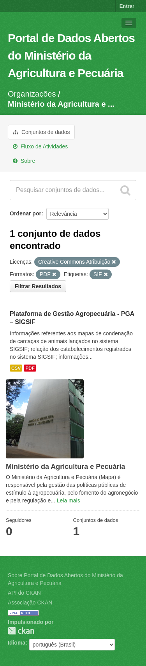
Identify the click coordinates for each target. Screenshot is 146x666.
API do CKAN (24, 593)
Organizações (32, 94)
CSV (16, 368)
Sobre (24, 161)
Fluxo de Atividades (40, 146)
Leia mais (68, 500)
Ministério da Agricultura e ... (61, 104)
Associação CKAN (30, 602)
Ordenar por (25, 213)
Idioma (16, 643)
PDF (30, 368)
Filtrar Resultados (38, 286)
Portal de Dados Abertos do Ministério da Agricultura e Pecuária (71, 55)
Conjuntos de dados (41, 132)
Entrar (127, 6)
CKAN (21, 631)
